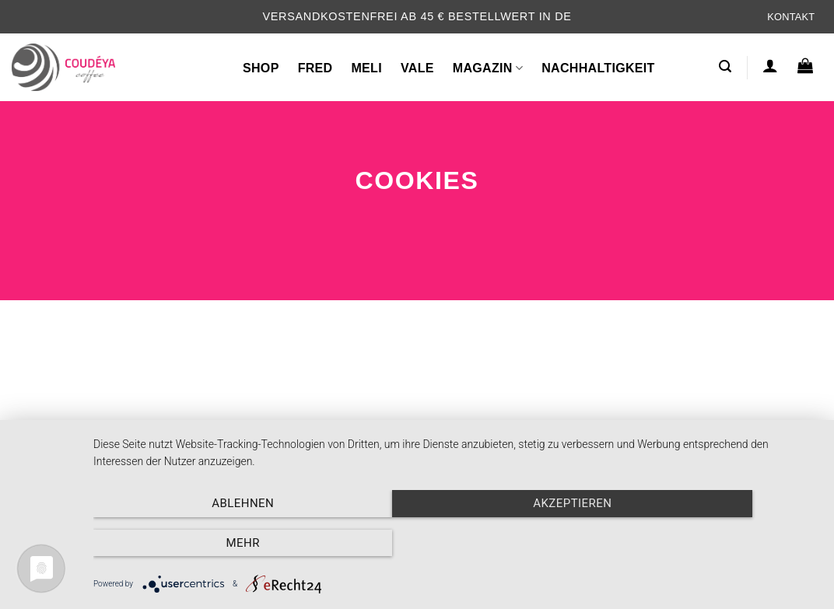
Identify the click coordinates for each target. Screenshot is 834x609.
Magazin (488, 68)
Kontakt (791, 17)
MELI (366, 68)
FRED (315, 68)
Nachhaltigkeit (598, 68)
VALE (417, 68)
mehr (710, 544)
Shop (261, 68)
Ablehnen (202, 544)
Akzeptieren (455, 544)
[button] (725, 66)
